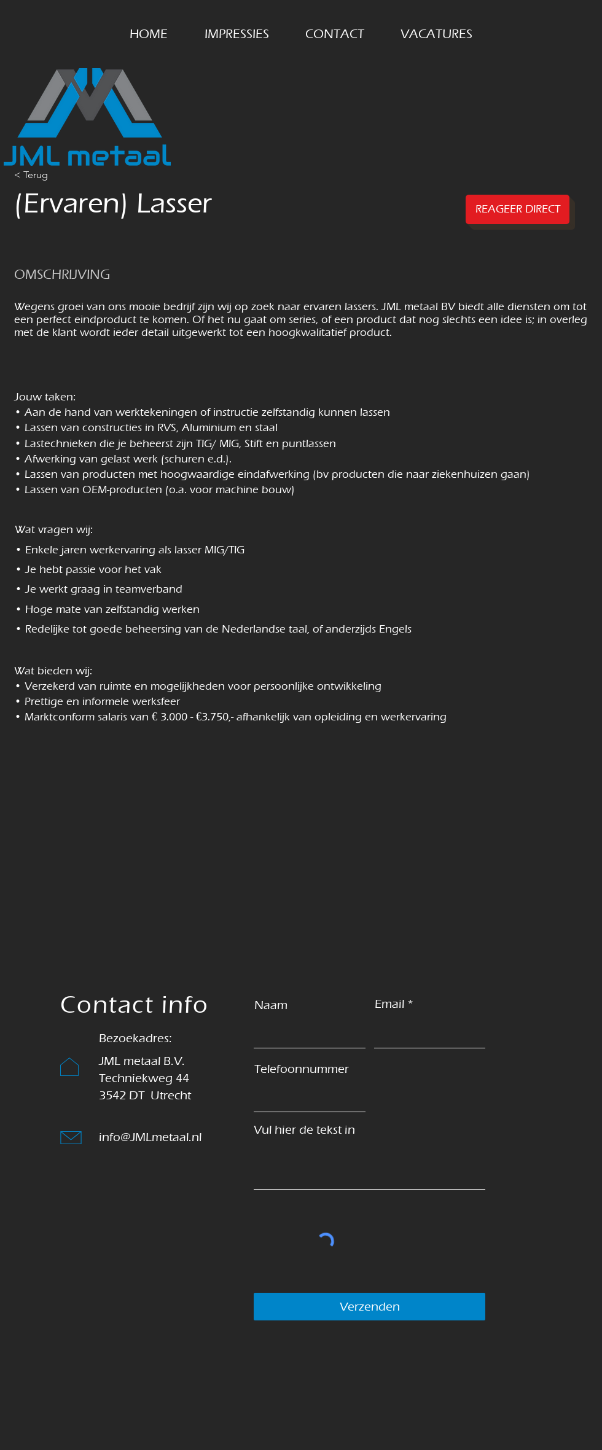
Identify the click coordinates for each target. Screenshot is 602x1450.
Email (389, 1004)
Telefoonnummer (301, 1069)
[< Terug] (57, 175)
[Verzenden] (369, 1306)
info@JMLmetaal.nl (150, 1137)
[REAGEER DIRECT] (517, 209)
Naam (270, 1005)
